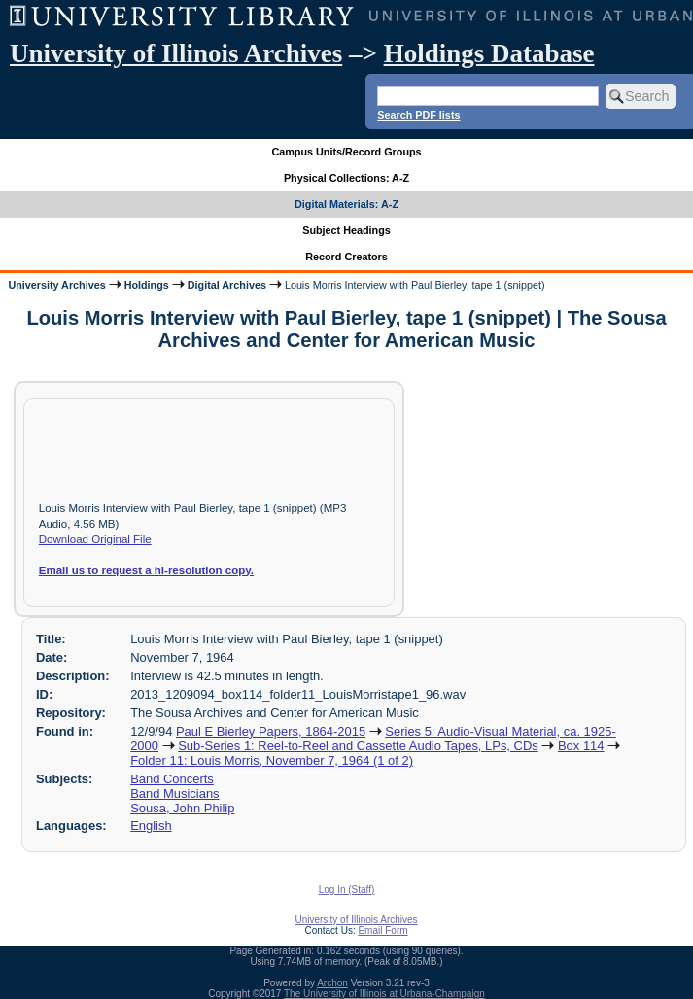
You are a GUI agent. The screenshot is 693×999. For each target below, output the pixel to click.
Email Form (382, 930)
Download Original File (95, 539)
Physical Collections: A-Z (346, 178)
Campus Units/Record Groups (346, 151)
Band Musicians (174, 793)
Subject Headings (346, 230)
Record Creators (346, 256)
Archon (332, 983)
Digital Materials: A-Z (346, 204)
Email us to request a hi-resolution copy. (146, 570)
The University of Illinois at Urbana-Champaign (384, 993)
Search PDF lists (418, 115)
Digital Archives (227, 285)
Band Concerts (172, 779)
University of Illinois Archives (176, 53)
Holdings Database (489, 53)
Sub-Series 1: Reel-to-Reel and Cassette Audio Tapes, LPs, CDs (358, 746)
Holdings (146, 285)
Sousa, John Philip (182, 808)
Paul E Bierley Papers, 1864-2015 (270, 731)
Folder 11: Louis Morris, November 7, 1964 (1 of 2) (271, 760)
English (150, 825)
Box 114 (581, 746)
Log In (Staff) (347, 889)
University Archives (56, 285)
